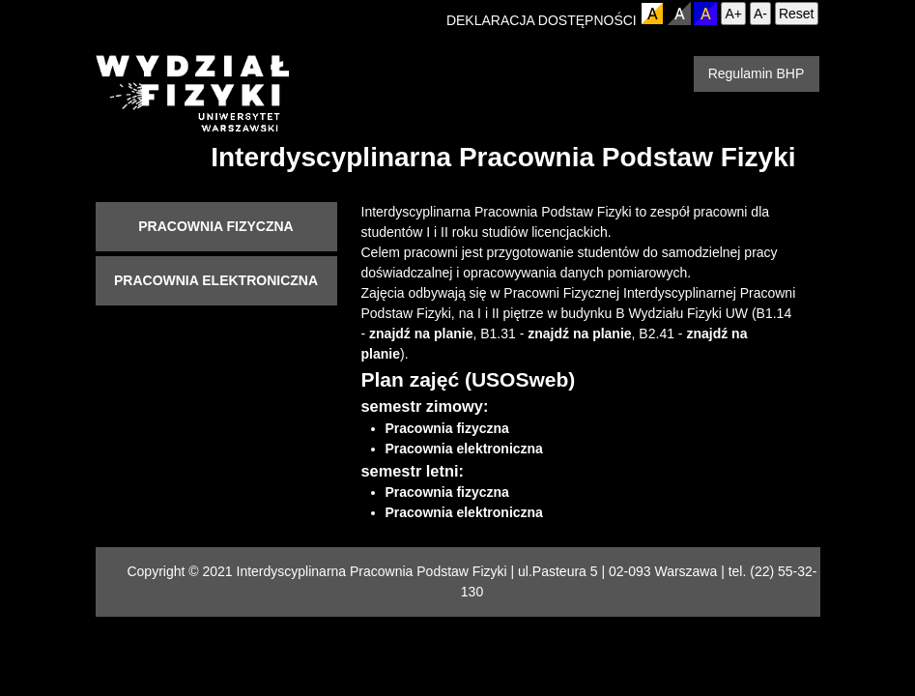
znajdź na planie (420, 333)
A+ (733, 13)
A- (760, 13)
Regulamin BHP (756, 73)
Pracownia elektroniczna (216, 280)
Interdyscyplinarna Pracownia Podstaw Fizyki (503, 157)
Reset (797, 13)
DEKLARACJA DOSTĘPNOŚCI (541, 20)
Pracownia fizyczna (215, 226)
